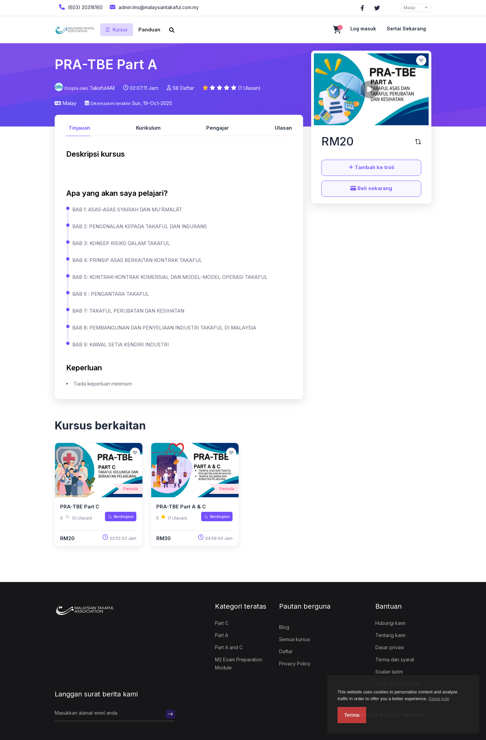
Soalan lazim (389, 672)
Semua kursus (294, 639)
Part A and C (229, 647)
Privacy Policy (294, 663)
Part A (221, 635)
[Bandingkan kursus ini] (418, 142)
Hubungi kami (390, 623)
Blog (284, 627)
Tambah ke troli (371, 167)
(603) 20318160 (80, 7)
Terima (351, 715)
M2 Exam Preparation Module (238, 663)
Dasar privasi (389, 647)
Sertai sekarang (406, 28)
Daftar (286, 651)
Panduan (149, 29)
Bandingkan (121, 516)
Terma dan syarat (394, 659)
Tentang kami (390, 635)
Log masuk (363, 28)
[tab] (78, 127)
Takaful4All (102, 88)
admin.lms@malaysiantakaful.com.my (153, 7)
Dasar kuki (439, 698)
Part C (221, 623)
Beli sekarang (371, 188)
